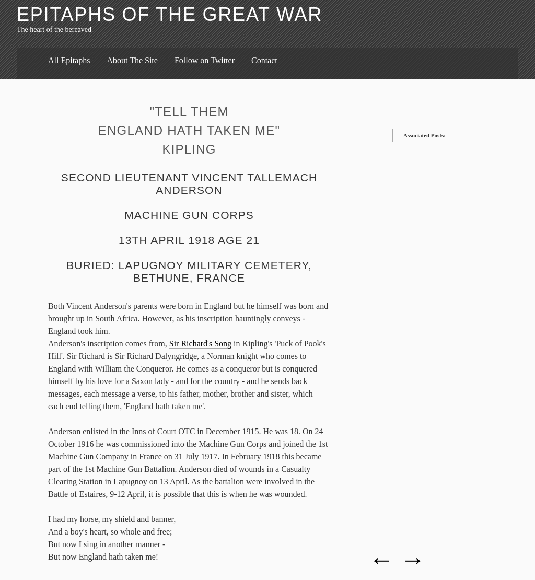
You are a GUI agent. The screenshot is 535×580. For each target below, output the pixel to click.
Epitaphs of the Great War (169, 14)
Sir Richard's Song (200, 343)
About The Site (132, 60)
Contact (264, 60)
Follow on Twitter (205, 60)
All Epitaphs (69, 60)
